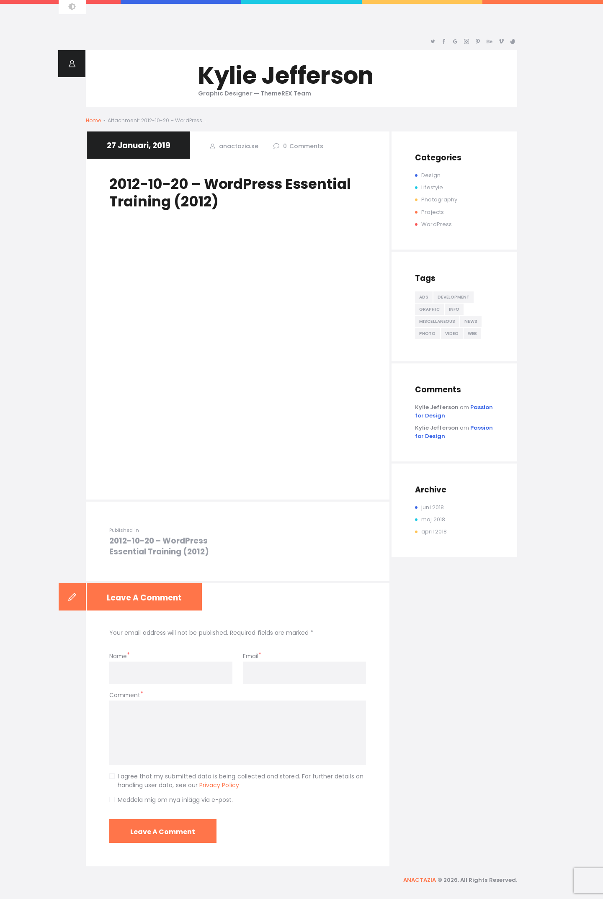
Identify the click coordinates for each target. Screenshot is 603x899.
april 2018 (434, 532)
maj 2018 (433, 519)
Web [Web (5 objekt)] (472, 333)
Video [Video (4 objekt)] (452, 333)
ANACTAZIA (419, 880)
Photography (439, 199)
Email (250, 656)
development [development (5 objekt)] (453, 297)
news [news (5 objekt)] (470, 321)
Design (430, 175)
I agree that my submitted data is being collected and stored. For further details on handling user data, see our (240, 780)
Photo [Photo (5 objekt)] (427, 333)
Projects (432, 212)
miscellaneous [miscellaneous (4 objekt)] (437, 321)
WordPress (436, 224)
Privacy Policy (219, 785)
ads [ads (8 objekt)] (423, 297)
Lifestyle (432, 187)
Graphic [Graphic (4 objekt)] (429, 309)
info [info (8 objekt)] (454, 309)
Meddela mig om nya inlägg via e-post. (175, 800)
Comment (124, 695)
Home (93, 120)
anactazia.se (237, 146)
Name (118, 656)
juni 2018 (432, 507)
